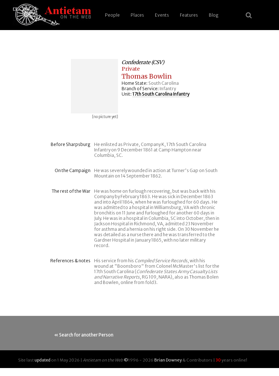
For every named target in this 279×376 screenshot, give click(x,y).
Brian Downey (168, 360)
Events (162, 15)
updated (42, 360)
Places (137, 15)
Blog (214, 15)
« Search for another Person (83, 335)
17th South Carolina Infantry (160, 94)
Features (189, 15)
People (112, 15)
